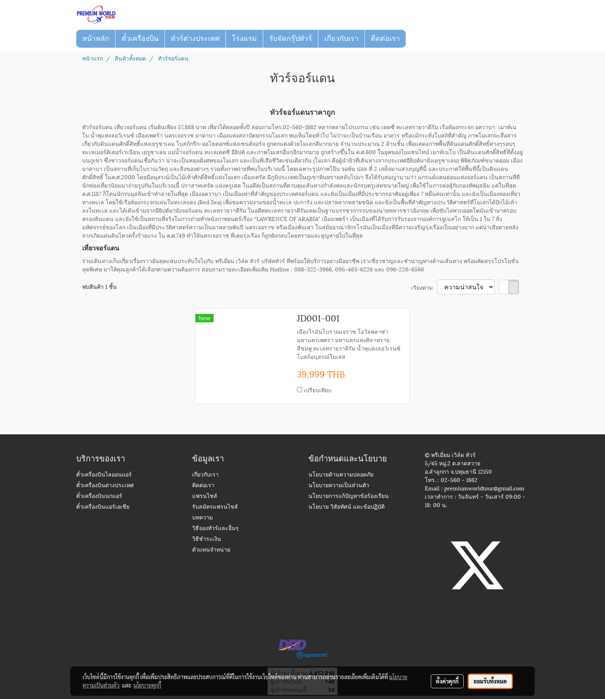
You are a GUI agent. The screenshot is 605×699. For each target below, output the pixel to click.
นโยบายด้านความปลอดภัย (341, 475)
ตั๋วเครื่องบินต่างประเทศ (105, 486)
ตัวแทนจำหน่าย (211, 550)
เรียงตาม (424, 287)
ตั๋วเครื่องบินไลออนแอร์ (104, 475)
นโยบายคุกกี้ (147, 685)
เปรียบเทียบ (317, 389)
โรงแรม (244, 39)
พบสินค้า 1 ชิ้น (99, 286)
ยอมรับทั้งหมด (490, 681)
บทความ (202, 518)
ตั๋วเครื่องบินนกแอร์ (99, 497)
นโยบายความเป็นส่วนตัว (338, 486)
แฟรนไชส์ (204, 497)
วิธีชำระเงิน (206, 539)
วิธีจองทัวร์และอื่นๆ (215, 529)
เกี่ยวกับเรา (341, 39)
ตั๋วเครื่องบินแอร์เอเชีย (102, 507)
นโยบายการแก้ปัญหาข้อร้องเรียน (348, 497)
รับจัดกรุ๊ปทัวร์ (290, 39)
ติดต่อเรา (385, 39)
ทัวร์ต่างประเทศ (195, 39)
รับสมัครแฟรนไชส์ (215, 507)
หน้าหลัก (95, 39)
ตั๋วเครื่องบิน (139, 39)
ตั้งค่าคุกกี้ (447, 681)
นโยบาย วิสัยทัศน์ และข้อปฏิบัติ (346, 507)
